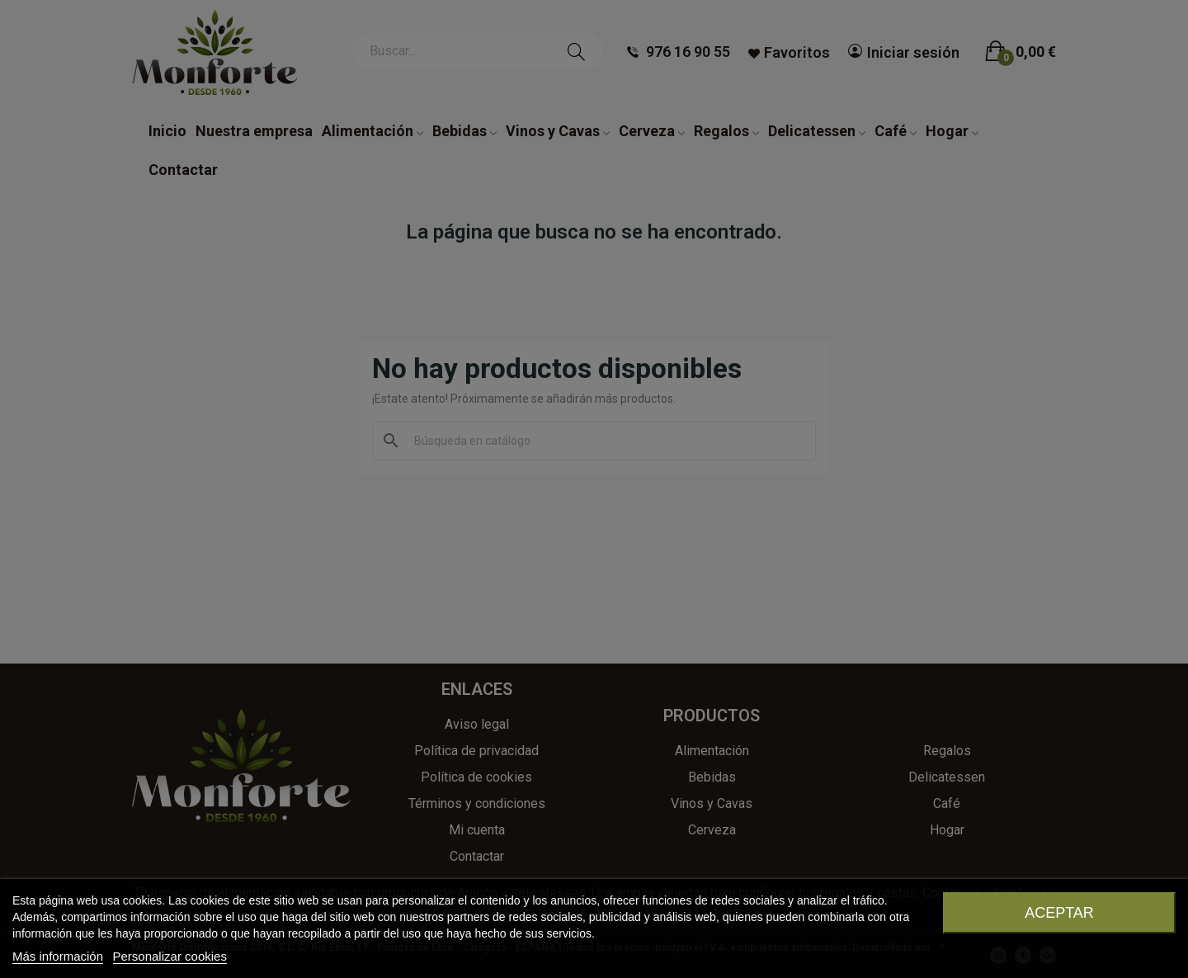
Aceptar (1059, 913)
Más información (57, 956)
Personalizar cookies (170, 956)
